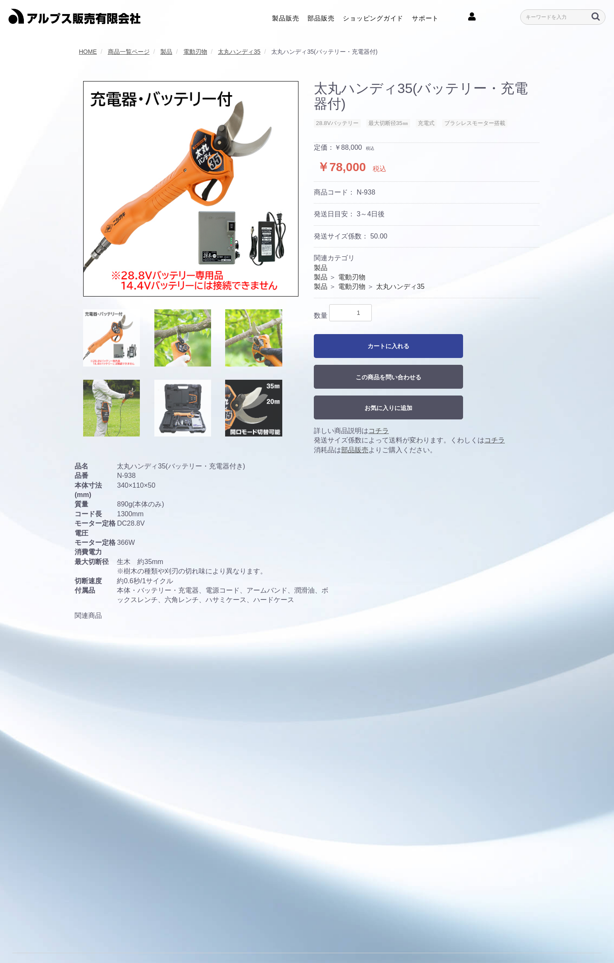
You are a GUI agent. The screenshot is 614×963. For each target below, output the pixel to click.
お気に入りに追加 (388, 407)
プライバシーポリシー (119, 936)
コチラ (378, 430)
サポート (425, 17)
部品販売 (320, 17)
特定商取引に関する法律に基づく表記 (265, 936)
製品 (320, 267)
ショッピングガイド (373, 17)
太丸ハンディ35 (400, 286)
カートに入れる (388, 346)
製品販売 (285, 17)
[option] (191, 188)
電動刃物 (351, 277)
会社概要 (37, 936)
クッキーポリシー (182, 936)
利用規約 (69, 936)
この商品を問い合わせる (388, 377)
